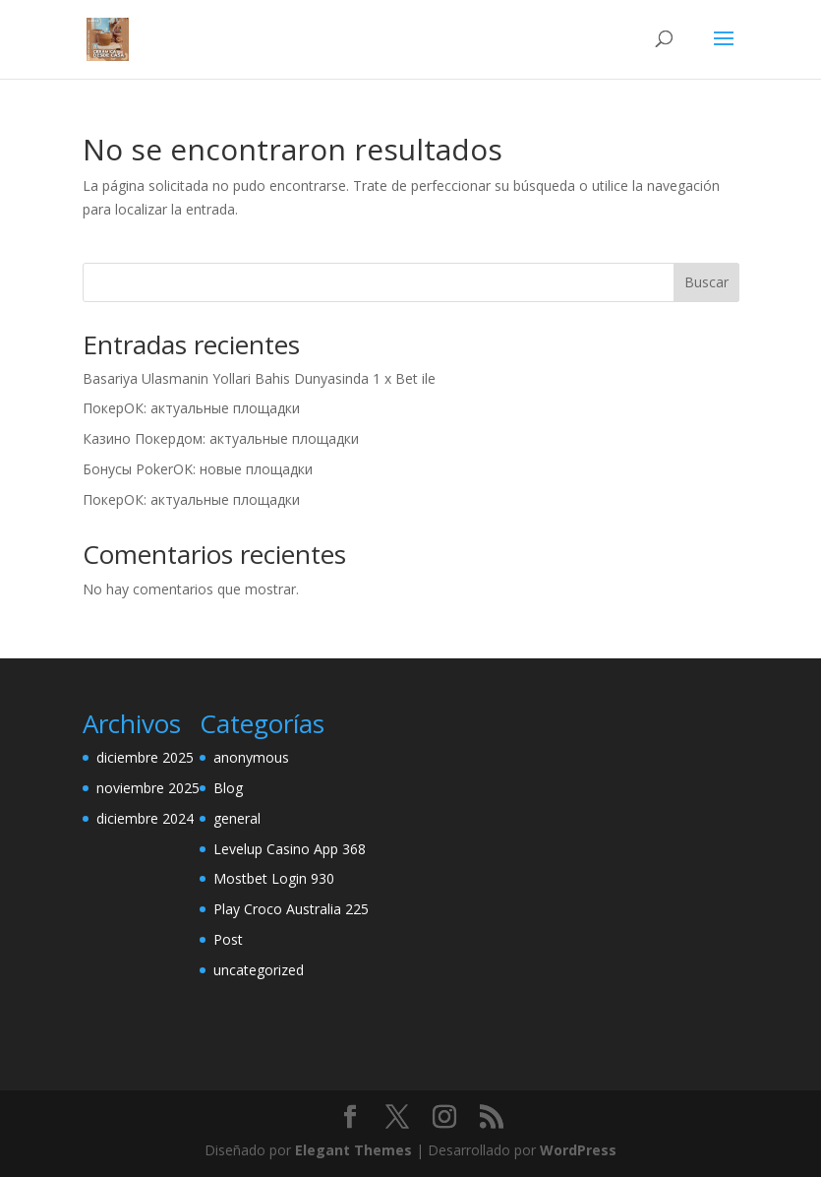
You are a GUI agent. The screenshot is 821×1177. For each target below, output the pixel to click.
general (237, 818)
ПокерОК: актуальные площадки (191, 408)
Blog (228, 787)
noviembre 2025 (148, 787)
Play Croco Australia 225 (291, 908)
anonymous (251, 757)
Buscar (706, 282)
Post (228, 939)
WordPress (578, 1150)
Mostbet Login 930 (273, 878)
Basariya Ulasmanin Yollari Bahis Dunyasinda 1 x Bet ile (259, 378)
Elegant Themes (353, 1150)
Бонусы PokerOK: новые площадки (198, 469)
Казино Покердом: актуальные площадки (221, 438)
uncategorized (258, 969)
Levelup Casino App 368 (289, 848)
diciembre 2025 (145, 757)
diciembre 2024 (145, 818)
